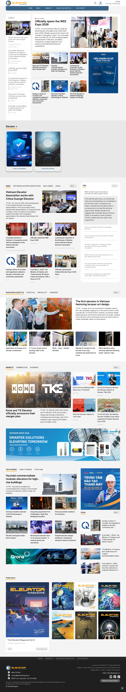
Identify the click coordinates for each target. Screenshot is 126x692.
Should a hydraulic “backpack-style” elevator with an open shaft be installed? (98, 246)
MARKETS (9, 367)
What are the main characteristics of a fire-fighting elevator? (99, 256)
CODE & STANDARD (19, 168)
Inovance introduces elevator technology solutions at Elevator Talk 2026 (107, 390)
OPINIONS (54, 292)
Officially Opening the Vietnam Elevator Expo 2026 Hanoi (65, 272)
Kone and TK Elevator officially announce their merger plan (17, 96)
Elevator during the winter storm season (15, 537)
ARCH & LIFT (42, 292)
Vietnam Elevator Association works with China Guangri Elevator (18, 39)
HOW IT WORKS (25, 469)
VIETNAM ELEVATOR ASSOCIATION (14, 46)
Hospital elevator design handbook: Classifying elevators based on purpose (65, 538)
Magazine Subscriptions (110, 680)
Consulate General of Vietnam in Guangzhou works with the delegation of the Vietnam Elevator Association (18, 54)
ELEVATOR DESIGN (47, 168)
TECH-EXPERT (11, 469)
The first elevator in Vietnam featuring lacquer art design (77, 95)
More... (73, 186)
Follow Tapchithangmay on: (111, 673)
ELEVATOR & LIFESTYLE (15, 292)
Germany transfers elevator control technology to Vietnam (59, 95)
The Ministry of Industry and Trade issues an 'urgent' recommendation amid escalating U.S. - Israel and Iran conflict (111, 552)
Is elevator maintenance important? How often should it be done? (98, 275)
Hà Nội (117, 1)
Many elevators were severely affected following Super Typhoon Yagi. (109, 350)
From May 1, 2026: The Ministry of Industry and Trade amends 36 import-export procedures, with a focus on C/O (40, 274)
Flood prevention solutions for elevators (65, 513)
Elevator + (11, 126)
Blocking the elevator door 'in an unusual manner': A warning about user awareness (40, 539)
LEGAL (58, 186)
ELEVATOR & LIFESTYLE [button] (64, 8)
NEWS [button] (38, 8)
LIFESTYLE (30, 292)
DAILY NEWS (13, 73)
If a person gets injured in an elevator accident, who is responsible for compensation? (98, 265)
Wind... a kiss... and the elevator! (60, 349)
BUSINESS (12, 101)
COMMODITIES (22, 367)
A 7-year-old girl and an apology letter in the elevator (38, 350)
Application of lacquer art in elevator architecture (16, 349)
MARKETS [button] (48, 8)
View (9, 649)
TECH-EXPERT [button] (80, 8)
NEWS (8, 186)
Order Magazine (41, 649)
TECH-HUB (12, 113)
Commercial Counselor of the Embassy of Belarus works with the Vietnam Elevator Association (18, 81)
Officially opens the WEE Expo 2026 (50, 23)
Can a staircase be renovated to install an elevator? (99, 236)
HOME (30, 8)
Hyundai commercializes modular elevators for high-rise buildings (17, 108)
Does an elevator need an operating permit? (98, 228)
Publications (10, 578)
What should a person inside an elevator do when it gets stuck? (96, 193)
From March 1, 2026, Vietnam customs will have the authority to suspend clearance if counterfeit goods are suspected (110, 567)
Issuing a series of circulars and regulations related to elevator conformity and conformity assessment (40, 98)
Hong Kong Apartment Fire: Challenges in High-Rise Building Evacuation (40, 514)
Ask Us (114, 186)
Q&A (84, 185)
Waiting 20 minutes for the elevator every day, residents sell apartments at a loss (86, 351)
